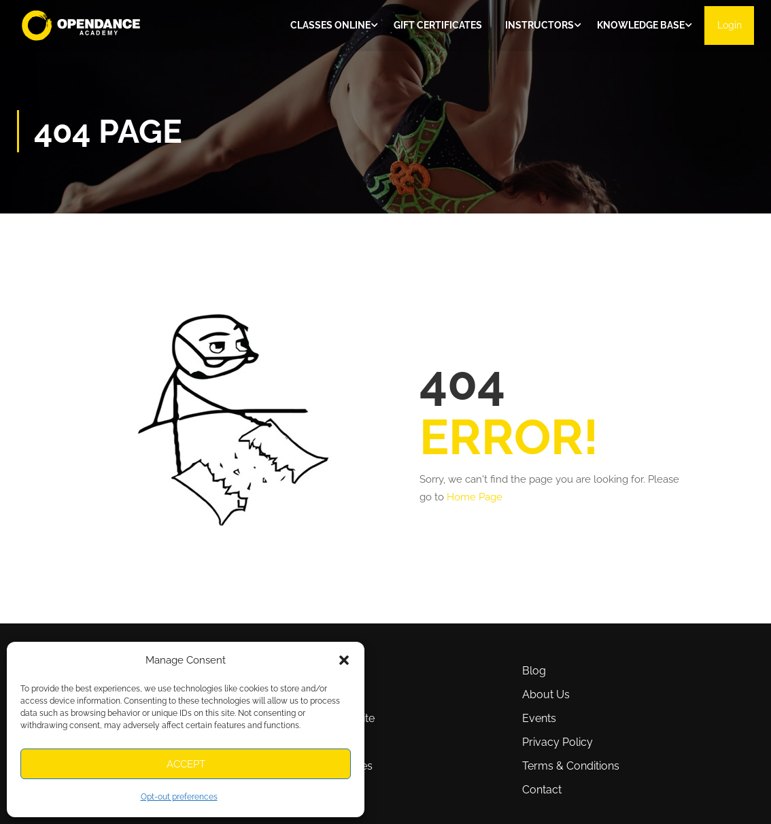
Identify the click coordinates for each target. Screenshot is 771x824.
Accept (186, 764)
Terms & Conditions (570, 765)
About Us (546, 694)
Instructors (537, 25)
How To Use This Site (322, 718)
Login (728, 25)
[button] (344, 660)
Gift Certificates (436, 25)
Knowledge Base (639, 25)
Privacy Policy (557, 742)
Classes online (305, 670)
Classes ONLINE (328, 25)
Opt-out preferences (179, 797)
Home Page (474, 499)
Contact (542, 789)
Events (539, 718)
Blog (534, 670)
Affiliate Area (300, 742)
